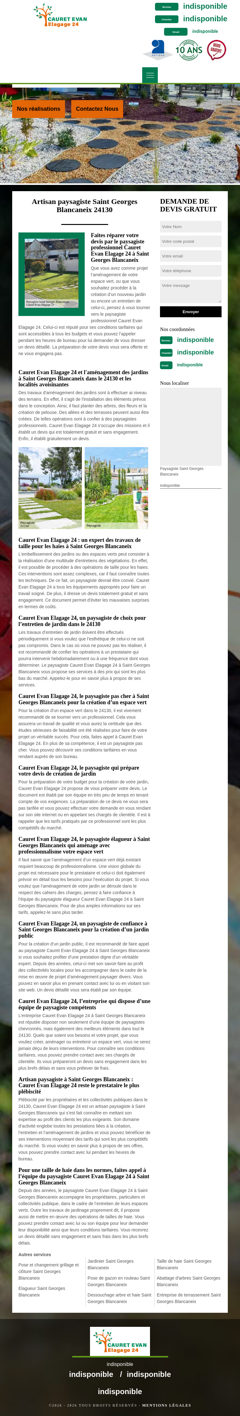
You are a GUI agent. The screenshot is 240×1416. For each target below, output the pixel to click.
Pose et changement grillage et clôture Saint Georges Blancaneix (48, 1271)
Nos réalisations (38, 109)
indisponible (205, 6)
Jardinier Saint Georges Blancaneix (110, 1264)
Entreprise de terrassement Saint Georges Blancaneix (189, 1298)
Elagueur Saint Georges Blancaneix (41, 1291)
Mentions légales (166, 1405)
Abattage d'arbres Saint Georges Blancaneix (188, 1281)
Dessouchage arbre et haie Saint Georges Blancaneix (119, 1298)
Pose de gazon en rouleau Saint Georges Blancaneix (119, 1281)
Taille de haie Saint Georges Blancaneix (184, 1264)
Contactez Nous (97, 109)
